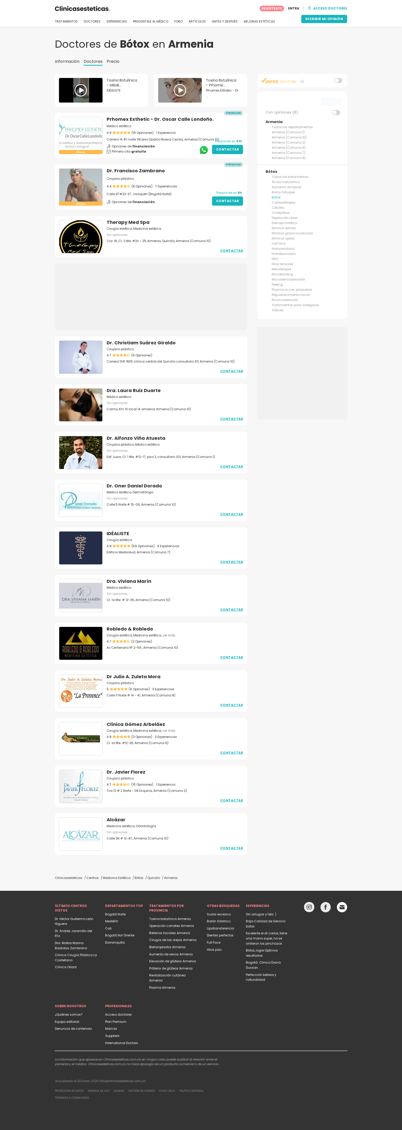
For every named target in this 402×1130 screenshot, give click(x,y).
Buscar (331, 101)
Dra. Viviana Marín (129, 581)
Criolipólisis (281, 213)
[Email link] (342, 907)
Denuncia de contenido (73, 1028)
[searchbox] (292, 102)
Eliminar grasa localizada (292, 233)
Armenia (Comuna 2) (288, 142)
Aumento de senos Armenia (171, 954)
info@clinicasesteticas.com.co (122, 1081)
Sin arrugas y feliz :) (261, 914)
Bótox (276, 197)
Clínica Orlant (66, 967)
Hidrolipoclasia (284, 254)
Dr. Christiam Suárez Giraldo (141, 342)
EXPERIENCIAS (117, 21)
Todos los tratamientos (290, 177)
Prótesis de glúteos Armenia (171, 968)
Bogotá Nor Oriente (119, 935)
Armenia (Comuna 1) (288, 132)
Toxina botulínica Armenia (170, 919)
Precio (113, 61)
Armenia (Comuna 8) (289, 158)
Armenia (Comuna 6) (289, 147)
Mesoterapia (281, 269)
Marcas (111, 1028)
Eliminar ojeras (283, 238)
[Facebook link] (325, 908)
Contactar (227, 149)
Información (67, 61)
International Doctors (121, 1043)
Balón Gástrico (218, 921)
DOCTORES (92, 21)
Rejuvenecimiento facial (291, 295)
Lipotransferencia (220, 928)
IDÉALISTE (118, 533)
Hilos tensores (282, 264)
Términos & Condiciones (72, 1098)
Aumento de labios (287, 187)
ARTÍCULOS (197, 21)
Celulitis (278, 207)
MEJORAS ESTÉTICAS (259, 21)
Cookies (119, 1091)
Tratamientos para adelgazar (295, 305)
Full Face (278, 243)
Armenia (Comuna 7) (288, 153)
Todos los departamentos (292, 127)
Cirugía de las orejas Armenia (172, 940)
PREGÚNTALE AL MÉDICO (150, 21)
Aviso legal (167, 1091)
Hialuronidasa (283, 248)
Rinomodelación (285, 300)
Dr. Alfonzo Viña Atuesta (136, 438)
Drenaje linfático (284, 223)
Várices (278, 310)
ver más (169, 635)
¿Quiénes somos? (69, 1014)
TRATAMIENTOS (66, 21)
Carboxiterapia (283, 202)
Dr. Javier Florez (126, 772)
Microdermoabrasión (288, 279)
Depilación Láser (284, 218)
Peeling (277, 284)
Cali (108, 928)
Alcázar (116, 819)
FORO (178, 21)
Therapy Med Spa (128, 222)
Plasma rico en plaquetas (292, 289)
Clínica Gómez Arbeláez (136, 724)
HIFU (275, 259)
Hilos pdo (214, 949)
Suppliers (112, 1036)
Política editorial (191, 1091)
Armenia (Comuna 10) (289, 137)
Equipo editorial (67, 1021)
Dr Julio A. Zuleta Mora (133, 676)
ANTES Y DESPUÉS (225, 21)
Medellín (111, 921)
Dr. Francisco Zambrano (136, 170)
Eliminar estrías (284, 228)
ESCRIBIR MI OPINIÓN (324, 19)
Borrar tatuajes (283, 192)
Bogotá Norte (115, 914)
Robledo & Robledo (130, 629)
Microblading (282, 274)
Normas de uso (98, 1091)
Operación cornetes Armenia (171, 926)
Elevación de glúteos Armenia (172, 961)
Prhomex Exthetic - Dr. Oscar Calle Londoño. (160, 119)
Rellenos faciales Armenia (169, 933)
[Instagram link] (309, 908)
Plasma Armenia (162, 987)
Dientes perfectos (220, 935)
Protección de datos (69, 1091)
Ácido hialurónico (286, 182)
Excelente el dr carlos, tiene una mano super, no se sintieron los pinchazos (266, 938)
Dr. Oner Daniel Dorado (134, 486)
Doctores (93, 61)
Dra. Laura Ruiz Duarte (134, 390)
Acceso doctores (118, 1014)
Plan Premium (115, 1021)
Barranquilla (115, 942)
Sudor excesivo (219, 914)
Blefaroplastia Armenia (167, 947)
